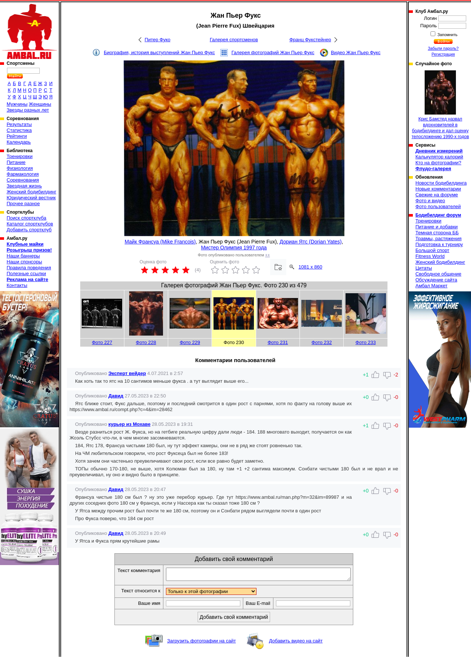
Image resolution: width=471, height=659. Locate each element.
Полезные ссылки (26, 273)
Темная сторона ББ (437, 232)
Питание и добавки (436, 226)
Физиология (20, 168)
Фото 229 (190, 342)
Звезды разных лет (28, 110)
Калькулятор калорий (439, 157)
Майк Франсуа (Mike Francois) (160, 242)
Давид (116, 396)
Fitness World (430, 256)
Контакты (17, 285)
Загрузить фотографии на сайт (201, 643)
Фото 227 (102, 342)
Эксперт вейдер (127, 373)
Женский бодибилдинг (31, 191)
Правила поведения (29, 267)
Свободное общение (438, 274)
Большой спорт (432, 250)
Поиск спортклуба (26, 218)
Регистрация (443, 54)
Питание (16, 162)
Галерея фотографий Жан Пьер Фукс (272, 52)
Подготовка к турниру (439, 244)
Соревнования (23, 180)
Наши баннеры (23, 256)
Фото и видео (430, 200)
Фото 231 (278, 342)
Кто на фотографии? (438, 162)
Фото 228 (146, 342)
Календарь (19, 142)
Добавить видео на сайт (296, 643)
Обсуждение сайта (436, 280)
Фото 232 (322, 342)
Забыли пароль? (443, 48)
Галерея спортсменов (234, 39)
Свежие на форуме (436, 194)
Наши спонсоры (24, 261)
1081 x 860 (310, 267)
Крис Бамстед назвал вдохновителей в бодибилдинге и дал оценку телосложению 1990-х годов (440, 104)
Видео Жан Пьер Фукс (355, 52)
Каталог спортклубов (30, 224)
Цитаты (423, 268)
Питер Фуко (157, 39)
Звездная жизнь (24, 186)
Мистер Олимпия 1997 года (234, 247)
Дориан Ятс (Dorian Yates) (311, 242)
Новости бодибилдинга (441, 183)
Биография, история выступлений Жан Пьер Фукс (159, 52)
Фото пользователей (438, 206)
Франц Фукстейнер (310, 39)
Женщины (40, 104)
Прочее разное (23, 203)
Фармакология (23, 174)
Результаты (19, 124)
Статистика (19, 130)
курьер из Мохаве (129, 424)
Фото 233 (365, 342)
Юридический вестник (31, 197)
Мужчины (17, 104)
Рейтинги (17, 136)
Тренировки (19, 156)
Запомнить (447, 34)
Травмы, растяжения (438, 238)
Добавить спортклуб (29, 229)
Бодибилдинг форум (438, 215)
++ (267, 255)
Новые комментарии (438, 189)
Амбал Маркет (431, 285)
